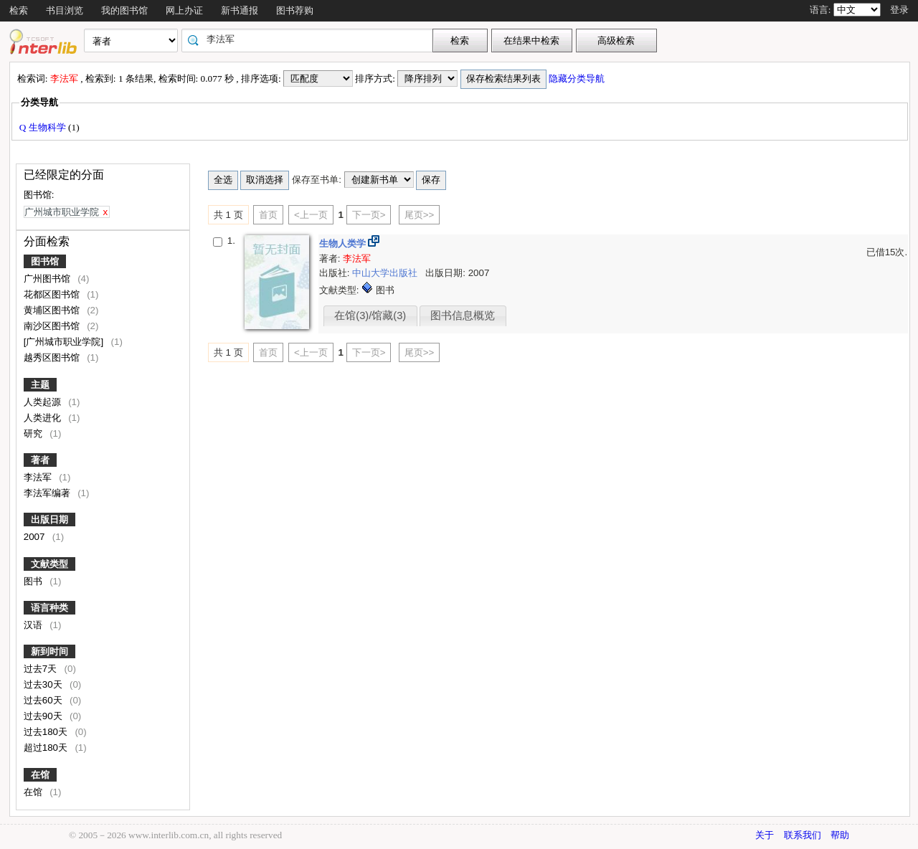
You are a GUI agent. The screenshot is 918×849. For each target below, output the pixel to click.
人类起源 (44, 402)
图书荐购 (294, 10)
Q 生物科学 (43, 127)
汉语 (34, 625)
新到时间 (49, 651)
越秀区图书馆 (53, 357)
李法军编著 (48, 493)
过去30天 (44, 684)
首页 (268, 214)
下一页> (369, 214)
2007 (35, 536)
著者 (40, 460)
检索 (18, 10)
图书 (34, 581)
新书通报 (239, 10)
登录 (899, 9)
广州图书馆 (48, 278)
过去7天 (42, 668)
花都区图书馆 (53, 294)
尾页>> (419, 214)
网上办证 (184, 10)
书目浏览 (64, 10)
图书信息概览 (462, 315)
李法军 (39, 477)
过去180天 (47, 731)
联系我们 (802, 835)
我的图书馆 (124, 10)
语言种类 (49, 607)
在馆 (40, 774)
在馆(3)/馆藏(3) (370, 315)
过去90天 (44, 716)
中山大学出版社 (386, 272)
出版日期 (49, 519)
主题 (40, 384)
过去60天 (44, 700)
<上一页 (311, 214)
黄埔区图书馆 (53, 310)
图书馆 (45, 261)
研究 (34, 433)
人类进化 (44, 417)
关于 (764, 835)
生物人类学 (344, 243)
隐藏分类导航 (578, 78)
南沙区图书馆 (53, 326)
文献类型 (49, 564)
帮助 (840, 835)
